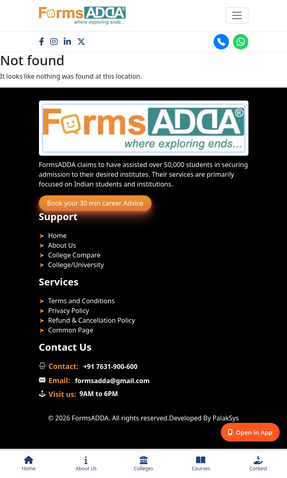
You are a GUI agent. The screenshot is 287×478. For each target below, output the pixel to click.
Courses (201, 464)
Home (29, 464)
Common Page (70, 330)
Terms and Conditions (81, 300)
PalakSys (226, 418)
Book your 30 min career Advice (95, 203)
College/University (76, 264)
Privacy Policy (68, 310)
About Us (86, 464)
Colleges (143, 464)
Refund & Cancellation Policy (91, 320)
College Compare (74, 255)
